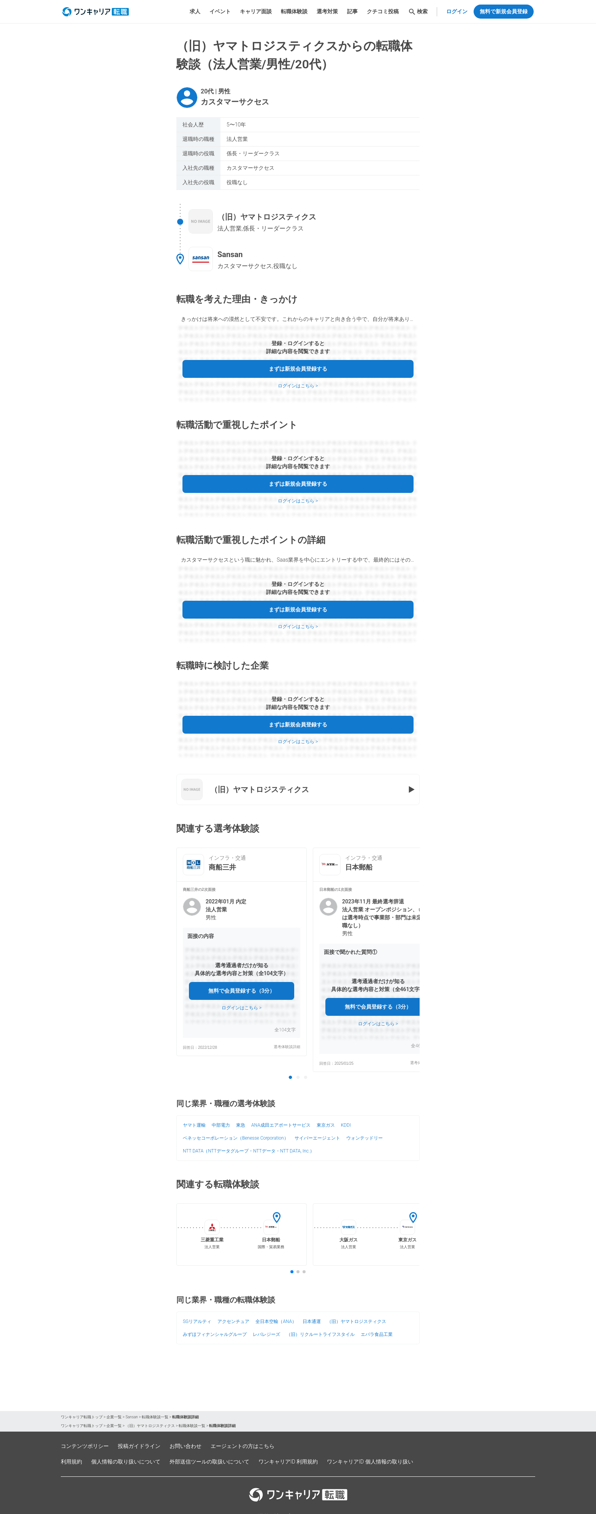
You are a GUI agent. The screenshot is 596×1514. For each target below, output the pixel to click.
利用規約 (71, 1462)
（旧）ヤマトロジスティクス (356, 1321)
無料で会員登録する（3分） (241, 991)
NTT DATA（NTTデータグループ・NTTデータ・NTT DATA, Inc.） (248, 1151)
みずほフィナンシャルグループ (215, 1334)
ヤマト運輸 (194, 1125)
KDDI (346, 1125)
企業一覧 (114, 1417)
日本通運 (312, 1321)
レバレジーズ (266, 1334)
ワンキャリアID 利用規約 (288, 1462)
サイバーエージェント (317, 1138)
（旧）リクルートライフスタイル (320, 1334)
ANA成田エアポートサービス (281, 1125)
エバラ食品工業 (377, 1334)
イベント (220, 11)
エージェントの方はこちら (242, 1446)
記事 (352, 11)
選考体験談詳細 (287, 1047)
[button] (241, 968)
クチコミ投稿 (383, 11)
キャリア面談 (256, 11)
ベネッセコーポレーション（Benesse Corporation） (235, 1138)
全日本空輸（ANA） (275, 1321)
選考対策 (327, 11)
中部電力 (221, 1125)
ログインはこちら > (298, 385)
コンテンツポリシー (85, 1446)
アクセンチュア (233, 1321)
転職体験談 (294, 11)
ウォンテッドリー (364, 1138)
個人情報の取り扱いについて (125, 1462)
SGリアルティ (197, 1321)
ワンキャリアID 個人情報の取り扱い (370, 1462)
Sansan (131, 1417)
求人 (195, 11)
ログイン (457, 11)
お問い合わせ (185, 1446)
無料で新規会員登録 (504, 11)
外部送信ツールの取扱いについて (209, 1462)
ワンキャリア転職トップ (82, 1417)
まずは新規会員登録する (298, 369)
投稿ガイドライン (139, 1446)
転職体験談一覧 (155, 1417)
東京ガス (326, 1125)
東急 (240, 1125)
